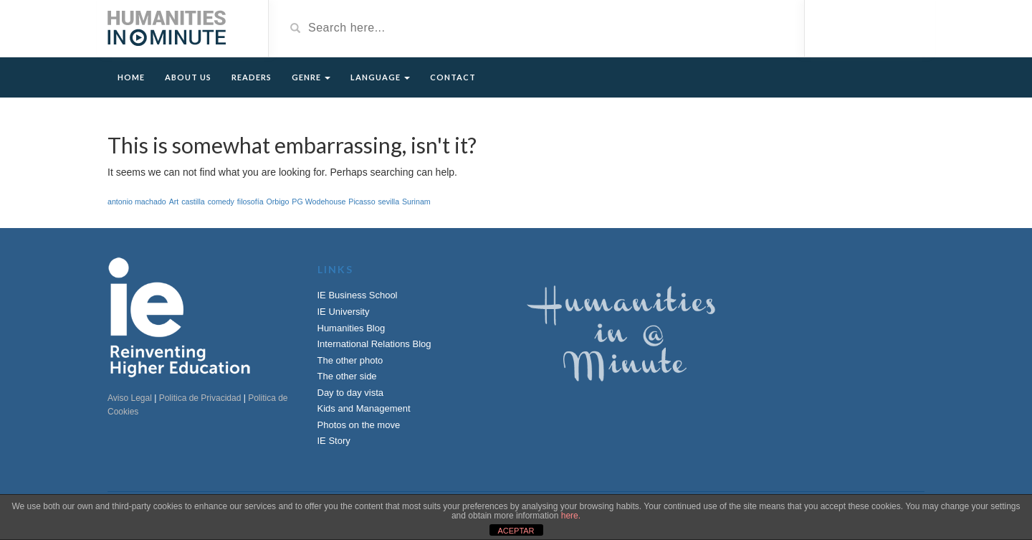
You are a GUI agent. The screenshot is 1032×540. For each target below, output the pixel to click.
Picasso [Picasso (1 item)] (361, 201)
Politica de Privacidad (200, 398)
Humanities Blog (351, 328)
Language (380, 77)
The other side (347, 376)
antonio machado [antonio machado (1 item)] (137, 201)
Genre (311, 77)
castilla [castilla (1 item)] (193, 201)
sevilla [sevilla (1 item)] (388, 201)
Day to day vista (350, 392)
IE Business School (357, 295)
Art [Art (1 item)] (174, 201)
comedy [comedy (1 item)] (221, 201)
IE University (343, 311)
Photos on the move (359, 425)
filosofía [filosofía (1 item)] (250, 201)
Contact (453, 77)
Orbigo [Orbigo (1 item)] (277, 201)
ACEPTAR (515, 530)
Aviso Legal (130, 398)
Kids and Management (364, 408)
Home (131, 77)
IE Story (333, 440)
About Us (188, 77)
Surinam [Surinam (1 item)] (416, 201)
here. (570, 516)
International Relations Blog (374, 343)
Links (335, 269)
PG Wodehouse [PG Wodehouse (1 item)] (318, 201)
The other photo (350, 360)
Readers (251, 77)
